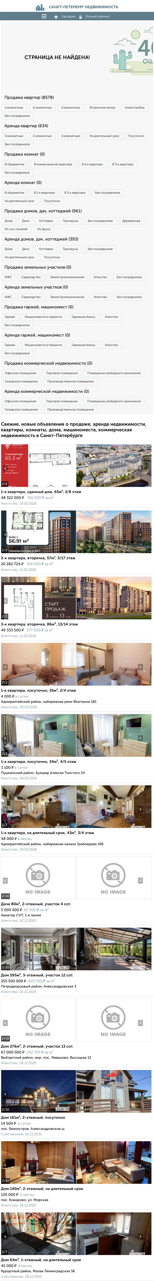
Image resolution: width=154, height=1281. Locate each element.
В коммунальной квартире (53, 164)
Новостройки (135, 107)
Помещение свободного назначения (114, 373)
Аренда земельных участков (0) (36, 287)
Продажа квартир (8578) (29, 98)
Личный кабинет (94, 16)
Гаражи (10, 317)
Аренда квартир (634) (26, 126)
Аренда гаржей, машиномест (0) (37, 335)
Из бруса (43, 229)
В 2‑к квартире (92, 164)
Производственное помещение (70, 381)
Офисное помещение (20, 373)
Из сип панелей (16, 229)
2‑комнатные (42, 107)
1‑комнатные (14, 107)
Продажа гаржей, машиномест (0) (38, 307)
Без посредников (17, 116)
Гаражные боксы (83, 317)
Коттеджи (46, 221)
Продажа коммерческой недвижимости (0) (48, 363)
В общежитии (14, 164)
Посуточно (136, 136)
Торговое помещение (62, 373)
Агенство (100, 277)
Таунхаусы (70, 221)
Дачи (25, 221)
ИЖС (8, 277)
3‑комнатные (70, 107)
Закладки (64, 16)
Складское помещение (21, 381)
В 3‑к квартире (122, 164)
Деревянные (131, 221)
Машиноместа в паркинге (43, 317)
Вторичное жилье (102, 107)
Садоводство (31, 277)
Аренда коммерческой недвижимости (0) (46, 391)
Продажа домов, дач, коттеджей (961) (43, 211)
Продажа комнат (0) (24, 154)
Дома (8, 221)
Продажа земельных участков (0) (37, 267)
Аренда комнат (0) (23, 183)
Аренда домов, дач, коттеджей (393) (41, 239)
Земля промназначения (67, 277)
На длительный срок (104, 136)
